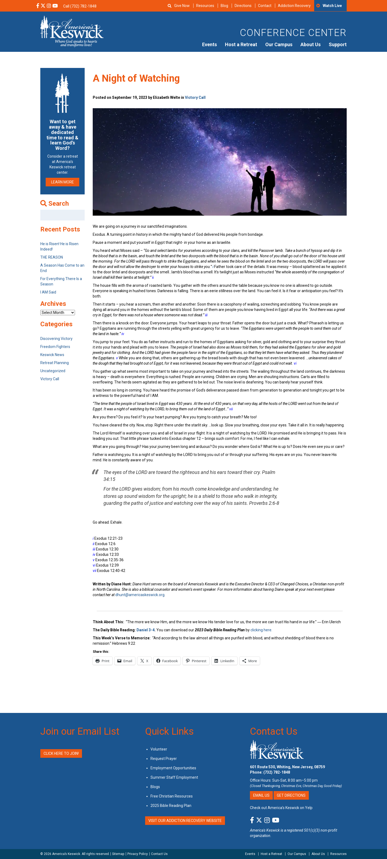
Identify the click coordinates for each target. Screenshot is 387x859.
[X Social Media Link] (43, 6)
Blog (224, 5)
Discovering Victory (56, 338)
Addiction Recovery (294, 5)
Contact (264, 5)
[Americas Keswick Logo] (71, 31)
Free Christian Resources (171, 796)
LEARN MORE (62, 182)
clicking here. (261, 630)
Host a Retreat (241, 44)
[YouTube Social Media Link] (55, 6)
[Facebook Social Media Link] (37, 6)
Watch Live (332, 5)
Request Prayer (163, 758)
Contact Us (274, 731)
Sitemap (118, 854)
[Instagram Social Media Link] (49, 6)
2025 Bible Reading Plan (170, 805)
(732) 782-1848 (276, 772)
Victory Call (195, 97)
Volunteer (158, 749)
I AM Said (48, 292)
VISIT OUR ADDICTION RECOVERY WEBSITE (185, 820)
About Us (310, 44)
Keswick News (52, 355)
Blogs (155, 787)
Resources (205, 5)
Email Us (261, 795)
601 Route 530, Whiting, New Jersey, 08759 (287, 767)
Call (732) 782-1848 (79, 6)
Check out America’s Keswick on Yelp (281, 808)
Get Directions (291, 795)
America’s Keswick (66, 854)
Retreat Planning (54, 363)
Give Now (182, 5)
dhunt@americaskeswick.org (139, 595)
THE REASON (51, 257)
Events (209, 44)
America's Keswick (265, 830)
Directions (243, 5)
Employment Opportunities (173, 768)
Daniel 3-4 (146, 630)
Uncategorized (52, 371)
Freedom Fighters (55, 347)
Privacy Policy (137, 854)
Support (338, 44)
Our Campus (278, 44)
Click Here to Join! (61, 753)
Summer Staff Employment (174, 777)
